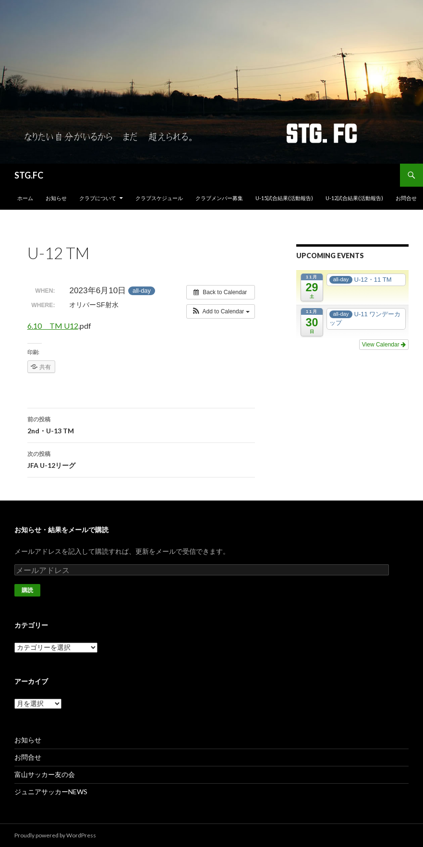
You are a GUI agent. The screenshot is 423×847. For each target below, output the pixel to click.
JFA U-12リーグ (141, 458)
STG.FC (28, 175)
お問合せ (406, 198)
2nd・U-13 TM (141, 424)
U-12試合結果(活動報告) (354, 198)
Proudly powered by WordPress (55, 835)
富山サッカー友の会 (44, 774)
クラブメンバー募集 (219, 198)
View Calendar (384, 344)
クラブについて (97, 198)
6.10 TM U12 (52, 325)
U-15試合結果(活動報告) (284, 198)
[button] (220, 311)
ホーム (25, 198)
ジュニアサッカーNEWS (50, 791)
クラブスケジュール (159, 198)
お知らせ (56, 198)
